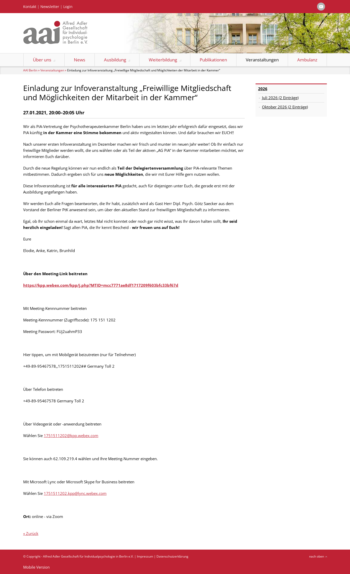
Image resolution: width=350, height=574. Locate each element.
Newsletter (49, 6)
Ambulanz (307, 60)
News (79, 60)
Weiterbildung (163, 60)
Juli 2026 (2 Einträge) (280, 97)
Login (68, 6)
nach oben (316, 556)
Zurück (32, 533)
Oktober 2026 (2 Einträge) (285, 106)
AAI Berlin (30, 70)
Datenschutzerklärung (172, 556)
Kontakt (29, 6)
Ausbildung (115, 60)
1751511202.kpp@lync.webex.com (75, 493)
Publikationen (213, 60)
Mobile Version (36, 567)
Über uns (42, 60)
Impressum (145, 556)
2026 (262, 88)
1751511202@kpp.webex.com (71, 435)
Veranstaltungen (262, 60)
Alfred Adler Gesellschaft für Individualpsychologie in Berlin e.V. (88, 556)
